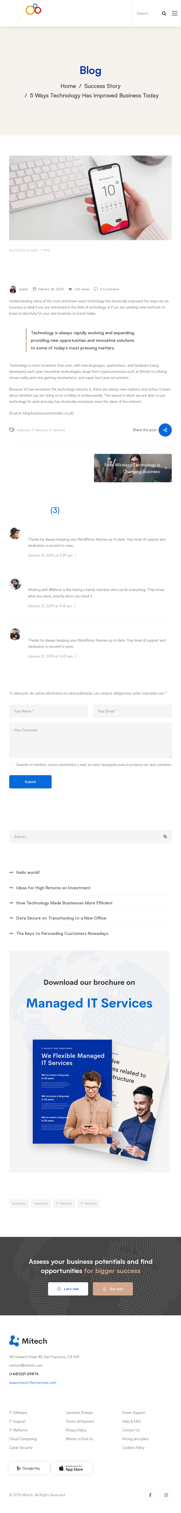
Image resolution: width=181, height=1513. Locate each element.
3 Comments (109, 289)
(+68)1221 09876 (24, 1374)
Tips (46, 250)
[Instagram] (166, 1495)
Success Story (102, 85)
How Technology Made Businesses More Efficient (64, 920)
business (23, 430)
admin (18, 289)
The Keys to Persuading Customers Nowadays (62, 950)
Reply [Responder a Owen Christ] (83, 656)
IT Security (39, 430)
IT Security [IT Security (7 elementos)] (64, 1221)
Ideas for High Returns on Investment (53, 905)
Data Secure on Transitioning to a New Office (61, 935)
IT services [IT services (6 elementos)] (89, 1221)
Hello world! (28, 890)
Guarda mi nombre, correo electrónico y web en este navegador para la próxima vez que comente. (94, 765)
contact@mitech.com (26, 1365)
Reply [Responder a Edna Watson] (82, 555)
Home (68, 85)
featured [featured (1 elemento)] (40, 1221)
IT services (57, 430)
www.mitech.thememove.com (32, 1382)
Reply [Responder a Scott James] (82, 606)
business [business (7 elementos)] (18, 1221)
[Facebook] (150, 1495)
